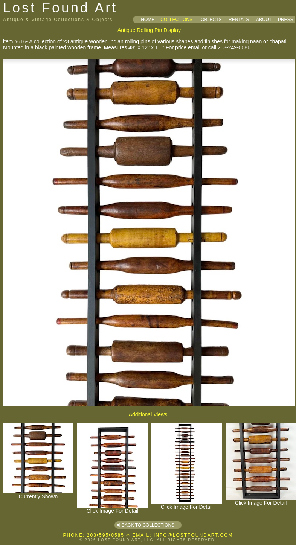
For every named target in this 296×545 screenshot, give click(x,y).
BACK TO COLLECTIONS (148, 525)
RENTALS (239, 19)
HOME (147, 19)
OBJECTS (211, 19)
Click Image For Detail (112, 508)
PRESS (285, 19)
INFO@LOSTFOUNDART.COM (193, 535)
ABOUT (264, 19)
